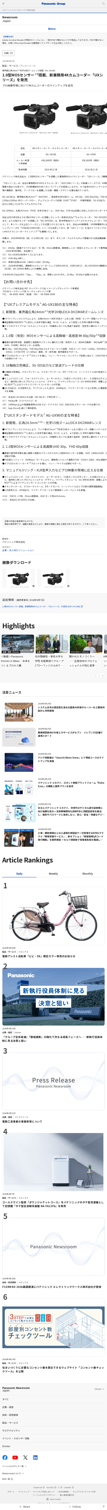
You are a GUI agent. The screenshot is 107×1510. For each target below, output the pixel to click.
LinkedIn (69, 1487)
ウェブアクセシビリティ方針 (84, 1491)
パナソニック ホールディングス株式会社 (18, 10)
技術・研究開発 (10, 1414)
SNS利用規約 (63, 1491)
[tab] (53, 873)
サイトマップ (23, 1491)
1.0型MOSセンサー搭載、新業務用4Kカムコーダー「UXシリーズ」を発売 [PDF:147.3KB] (42, 606)
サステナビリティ (11, 1430)
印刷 (8, 53)
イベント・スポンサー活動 (15, 1438)
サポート (11, 1491)
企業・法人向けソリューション (18, 550)
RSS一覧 (6, 1479)
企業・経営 (8, 1407)
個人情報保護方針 (67, 1495)
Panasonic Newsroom (16, 1389)
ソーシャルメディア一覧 (13, 1466)
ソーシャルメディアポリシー (44, 1495)
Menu (52, 29)
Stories (6, 1446)
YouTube (51, 1487)
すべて (5, 1399)
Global (98, 1388)
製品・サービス (10, 65)
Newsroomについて (11, 1473)
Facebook (39, 1487)
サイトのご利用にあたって (44, 1491)
